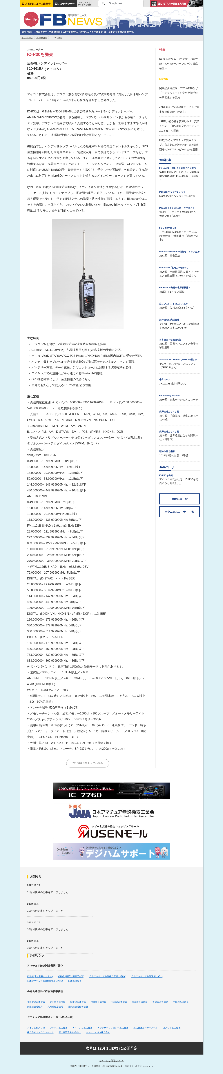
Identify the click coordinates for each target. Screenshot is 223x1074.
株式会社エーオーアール (145, 1027)
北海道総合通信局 (36, 1002)
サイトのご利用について (111, 1060)
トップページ (27, 38)
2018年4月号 (41, 38)
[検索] (120, 3)
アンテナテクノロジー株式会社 (112, 1027)
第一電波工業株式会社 (70, 1032)
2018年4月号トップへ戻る (87, 763)
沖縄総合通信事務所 (78, 1006)
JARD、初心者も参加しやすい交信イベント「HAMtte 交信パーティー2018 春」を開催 (179, 126)
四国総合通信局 (35, 1006)
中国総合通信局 (180, 1002)
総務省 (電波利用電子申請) (71, 976)
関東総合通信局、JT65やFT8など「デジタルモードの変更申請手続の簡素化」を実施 (178, 93)
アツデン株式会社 (58, 1027)
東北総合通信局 (57, 1002)
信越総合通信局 (98, 1002)
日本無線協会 (74, 981)
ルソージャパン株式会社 (98, 1032)
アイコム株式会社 (36, 1027)
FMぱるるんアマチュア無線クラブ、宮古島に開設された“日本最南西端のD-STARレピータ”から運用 (179, 145)
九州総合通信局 (55, 1006)
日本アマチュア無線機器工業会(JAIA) (107, 976)
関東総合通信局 (78, 1002)
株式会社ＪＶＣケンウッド (40, 1032)
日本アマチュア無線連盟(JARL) (146, 976)
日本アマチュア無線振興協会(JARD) (45, 981)
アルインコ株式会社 (82, 1027)
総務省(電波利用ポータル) (40, 976)
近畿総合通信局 (160, 1002)
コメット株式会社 (171, 1027)
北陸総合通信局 (119, 1002)
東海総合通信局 (139, 1002)
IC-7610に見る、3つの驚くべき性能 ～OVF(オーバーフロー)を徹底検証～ (178, 63)
